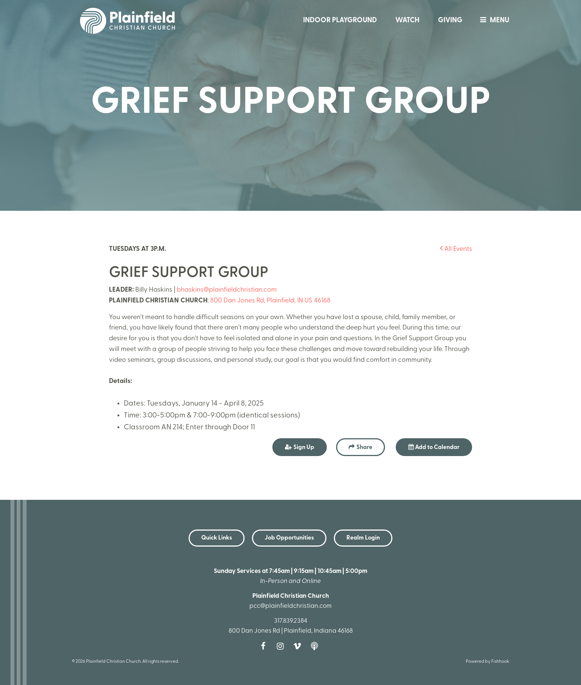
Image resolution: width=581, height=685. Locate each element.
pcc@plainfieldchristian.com (290, 606)
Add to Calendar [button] (433, 447)
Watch (407, 20)
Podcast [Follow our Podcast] (316, 646)
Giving (450, 20)
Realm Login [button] (363, 538)
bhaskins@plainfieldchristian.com (227, 290)
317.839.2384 (290, 621)
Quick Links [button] (216, 538)
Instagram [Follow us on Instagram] (282, 646)
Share (364, 447)
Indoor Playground (340, 20)
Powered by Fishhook (487, 661)
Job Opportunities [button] (289, 538)
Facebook (265, 646)
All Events (456, 249)
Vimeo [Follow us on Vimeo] (299, 646)
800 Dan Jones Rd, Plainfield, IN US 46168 (270, 300)
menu (493, 20)
